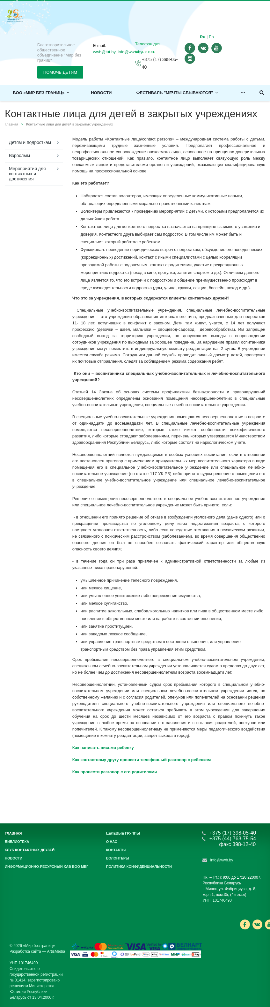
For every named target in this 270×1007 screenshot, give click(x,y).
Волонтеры (117, 858)
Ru (202, 36)
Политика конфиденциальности (139, 866)
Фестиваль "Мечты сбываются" (176, 92)
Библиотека (17, 842)
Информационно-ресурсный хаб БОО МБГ (46, 866)
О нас (111, 842)
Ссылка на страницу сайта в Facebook (244, 924)
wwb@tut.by (104, 51)
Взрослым (19, 155)
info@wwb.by (221, 860)
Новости (101, 92)
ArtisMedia (56, 951)
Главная (11, 124)
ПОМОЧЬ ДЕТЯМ (60, 72)
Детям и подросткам (30, 142)
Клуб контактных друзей (30, 850)
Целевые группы (123, 833)
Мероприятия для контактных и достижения (27, 173)
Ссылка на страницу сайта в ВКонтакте (257, 924)
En (211, 36)
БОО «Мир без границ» (41, 92)
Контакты (116, 850)
